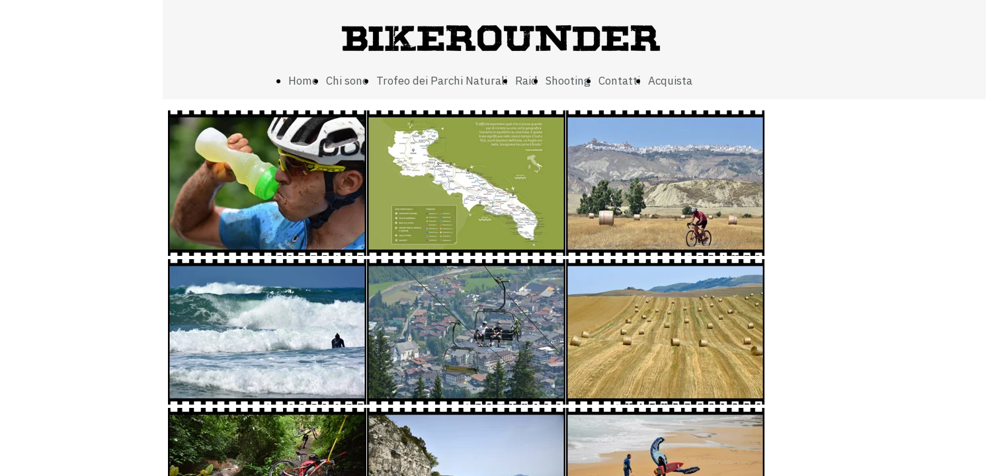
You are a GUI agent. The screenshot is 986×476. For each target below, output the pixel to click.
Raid (526, 80)
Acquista (670, 80)
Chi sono (347, 80)
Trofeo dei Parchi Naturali (441, 80)
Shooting (568, 80)
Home (303, 80)
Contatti (619, 80)
